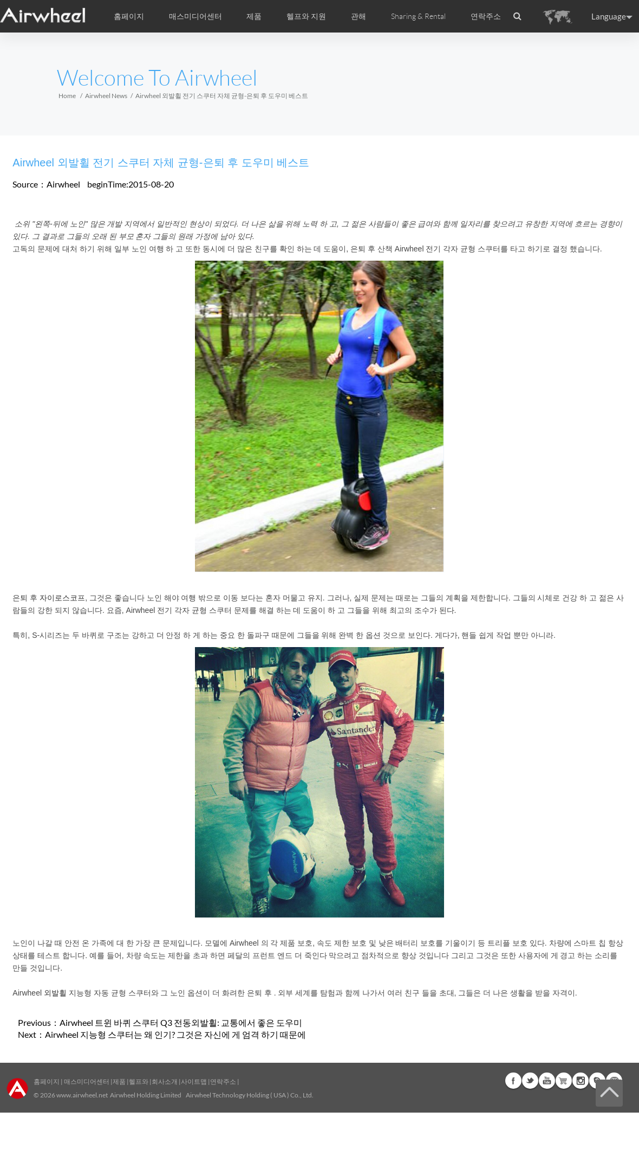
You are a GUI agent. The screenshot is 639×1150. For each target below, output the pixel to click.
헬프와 (138, 1081)
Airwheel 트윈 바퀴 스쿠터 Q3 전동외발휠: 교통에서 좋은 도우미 (181, 1022)
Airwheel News (106, 96)
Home (67, 96)
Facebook (513, 1081)
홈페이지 (129, 16)
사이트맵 (194, 1081)
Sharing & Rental (418, 16)
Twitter (530, 1081)
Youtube (547, 1081)
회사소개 (165, 1081)
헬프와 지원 (306, 16)
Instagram (580, 1081)
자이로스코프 (62, 597)
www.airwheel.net (82, 1095)
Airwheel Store (564, 1081)
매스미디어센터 (86, 1081)
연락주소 (486, 16)
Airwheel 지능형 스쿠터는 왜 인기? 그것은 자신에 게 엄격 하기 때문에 (175, 1034)
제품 (254, 16)
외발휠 (55, 993)
